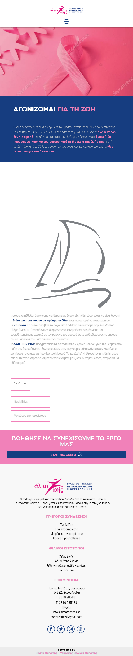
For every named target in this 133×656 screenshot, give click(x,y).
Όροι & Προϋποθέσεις (66, 538)
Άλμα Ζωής (67, 556)
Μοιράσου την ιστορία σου (67, 534)
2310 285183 (68, 603)
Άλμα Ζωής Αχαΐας (66, 561)
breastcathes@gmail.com (66, 617)
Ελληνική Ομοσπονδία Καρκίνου (66, 566)
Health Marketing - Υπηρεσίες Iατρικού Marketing (66, 653)
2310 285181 (68, 597)
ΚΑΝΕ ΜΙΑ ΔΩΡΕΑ (63, 455)
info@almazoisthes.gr (66, 612)
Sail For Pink (66, 570)
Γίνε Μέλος (66, 525)
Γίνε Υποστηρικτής (66, 529)
